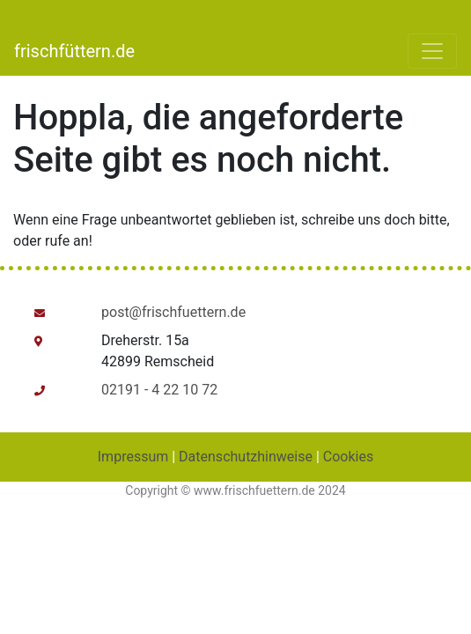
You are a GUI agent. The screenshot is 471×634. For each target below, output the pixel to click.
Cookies (348, 456)
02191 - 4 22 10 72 (159, 389)
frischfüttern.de (74, 51)
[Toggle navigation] (432, 51)
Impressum (133, 456)
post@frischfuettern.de (173, 312)
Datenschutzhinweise (246, 456)
